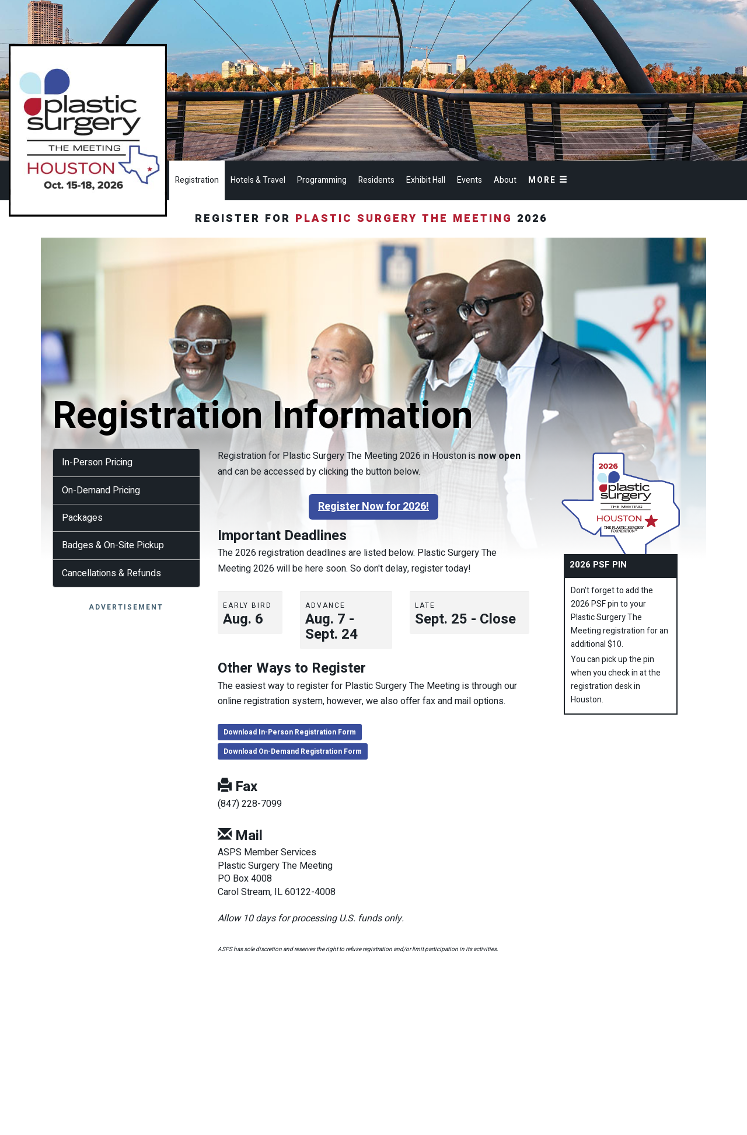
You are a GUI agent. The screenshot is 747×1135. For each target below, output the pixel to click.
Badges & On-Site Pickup (113, 545)
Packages (82, 518)
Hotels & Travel (258, 180)
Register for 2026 (373, 219)
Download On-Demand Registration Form (293, 751)
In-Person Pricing (97, 462)
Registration (197, 180)
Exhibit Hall (425, 180)
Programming (322, 180)
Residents (376, 180)
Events (469, 180)
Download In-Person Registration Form (290, 732)
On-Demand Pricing (101, 490)
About (505, 180)
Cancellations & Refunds (111, 573)
